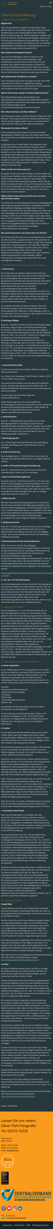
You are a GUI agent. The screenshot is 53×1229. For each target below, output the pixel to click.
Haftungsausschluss (40, 1225)
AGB (28, 1225)
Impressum (7, 1225)
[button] (50, 2)
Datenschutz (19, 1225)
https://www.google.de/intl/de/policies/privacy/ (20, 960)
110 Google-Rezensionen (16, 1218)
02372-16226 (47, 6)
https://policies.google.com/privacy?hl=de (18, 1096)
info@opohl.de (19, 379)
